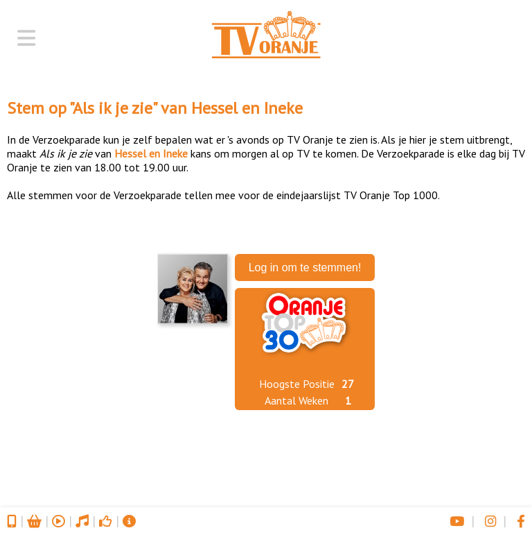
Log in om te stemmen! (305, 267)
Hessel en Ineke (247, 108)
